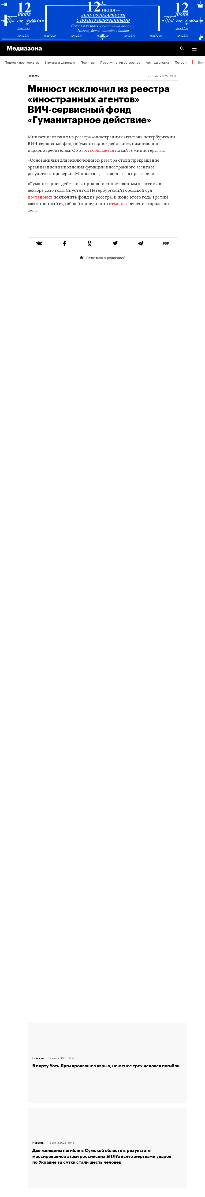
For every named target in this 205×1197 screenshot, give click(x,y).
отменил (118, 204)
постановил (40, 197)
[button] (194, 48)
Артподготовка (157, 62)
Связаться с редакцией (102, 275)
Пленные (88, 62)
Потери (180, 62)
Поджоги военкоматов (22, 62)
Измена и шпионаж (60, 62)
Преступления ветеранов (120, 62)
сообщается (102, 151)
